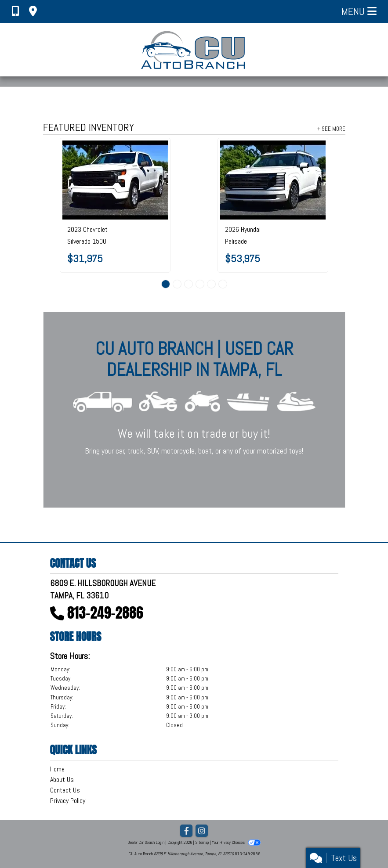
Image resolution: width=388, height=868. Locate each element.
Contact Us (65, 790)
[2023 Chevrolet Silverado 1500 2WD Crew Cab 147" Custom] (115, 180)
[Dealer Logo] (194, 49)
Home (57, 769)
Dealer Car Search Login (145, 842)
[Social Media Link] (202, 831)
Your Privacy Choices (236, 842)
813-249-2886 (105, 612)
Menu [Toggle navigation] (359, 11)
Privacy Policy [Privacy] (67, 800)
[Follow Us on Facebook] (186, 831)
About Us (62, 779)
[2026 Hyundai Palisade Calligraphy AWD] (273, 180)
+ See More (331, 128)
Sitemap (202, 842)
